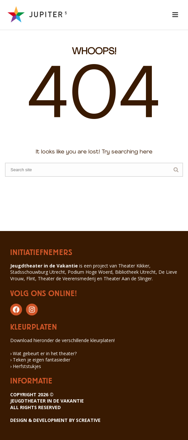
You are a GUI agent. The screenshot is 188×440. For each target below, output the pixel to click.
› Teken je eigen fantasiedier (40, 360)
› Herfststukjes (25, 366)
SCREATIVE (88, 420)
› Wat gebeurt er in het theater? (43, 353)
